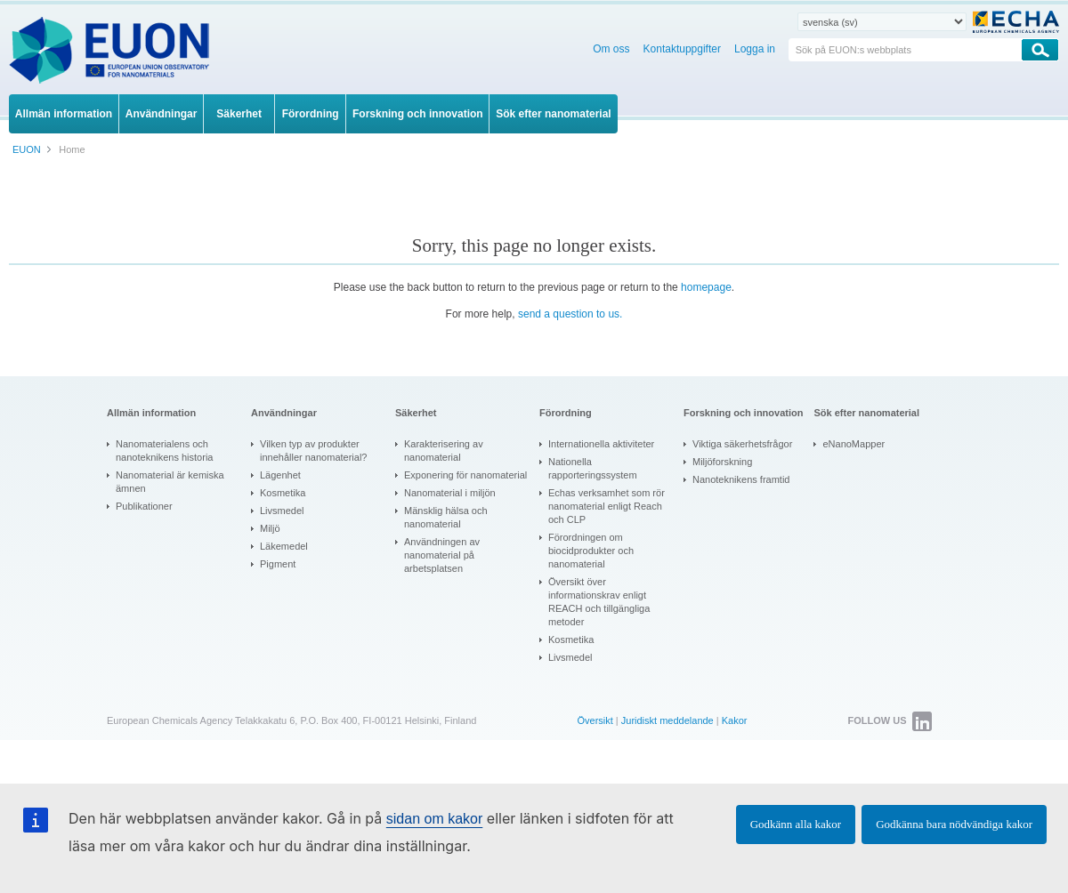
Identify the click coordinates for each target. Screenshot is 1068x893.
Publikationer (144, 506)
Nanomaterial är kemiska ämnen (170, 482)
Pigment (277, 564)
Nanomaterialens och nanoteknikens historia (164, 450)
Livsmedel (282, 510)
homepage (706, 287)
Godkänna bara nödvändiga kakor (954, 824)
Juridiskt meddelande (667, 720)
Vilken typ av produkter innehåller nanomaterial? (313, 450)
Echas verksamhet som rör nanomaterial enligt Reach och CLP (606, 506)
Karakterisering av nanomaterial (443, 450)
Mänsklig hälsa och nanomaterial (446, 517)
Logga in (754, 49)
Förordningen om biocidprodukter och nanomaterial (591, 550)
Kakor (735, 720)
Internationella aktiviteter (601, 443)
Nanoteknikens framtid (740, 479)
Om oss (611, 49)
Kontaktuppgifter (682, 49)
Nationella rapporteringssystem (592, 468)
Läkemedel (284, 546)
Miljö (270, 528)
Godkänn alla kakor (796, 824)
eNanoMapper (853, 443)
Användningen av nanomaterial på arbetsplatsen (442, 555)
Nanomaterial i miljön (450, 492)
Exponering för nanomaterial (465, 475)
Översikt (594, 720)
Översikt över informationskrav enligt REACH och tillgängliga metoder (599, 601)
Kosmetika (282, 492)
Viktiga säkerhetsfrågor (742, 443)
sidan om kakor (434, 818)
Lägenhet (280, 475)
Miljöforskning (722, 461)
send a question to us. (570, 314)
